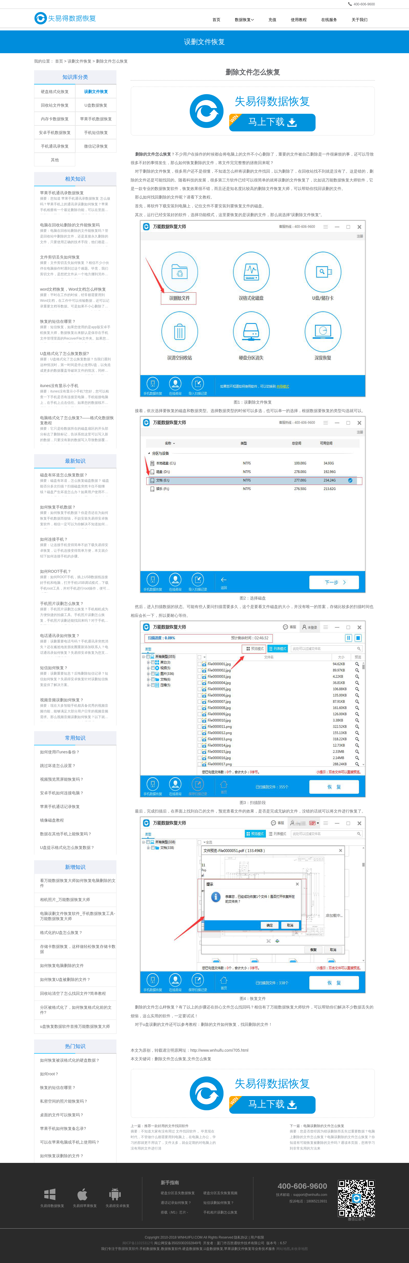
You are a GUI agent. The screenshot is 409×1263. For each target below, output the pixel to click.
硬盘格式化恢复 (55, 91)
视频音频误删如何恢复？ (62, 700)
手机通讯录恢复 (55, 146)
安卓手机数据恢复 (55, 132)
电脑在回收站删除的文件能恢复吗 (70, 225)
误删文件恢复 (79, 61)
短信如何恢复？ (54, 667)
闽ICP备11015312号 (137, 1243)
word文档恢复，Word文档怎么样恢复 (73, 289)
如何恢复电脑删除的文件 (62, 965)
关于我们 (360, 19)
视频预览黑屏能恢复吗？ (62, 779)
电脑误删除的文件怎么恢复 (323, 1126)
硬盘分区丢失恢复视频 (220, 1193)
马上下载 (263, 120)
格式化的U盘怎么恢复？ (61, 932)
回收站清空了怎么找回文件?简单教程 (73, 993)
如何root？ (49, 1074)
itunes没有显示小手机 (59, 385)
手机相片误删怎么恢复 (220, 1212)
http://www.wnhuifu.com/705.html (219, 1050)
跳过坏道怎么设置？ (58, 765)
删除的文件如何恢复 (219, 1024)
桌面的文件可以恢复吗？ (62, 1115)
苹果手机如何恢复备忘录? (63, 1128)
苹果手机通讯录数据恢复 (62, 193)
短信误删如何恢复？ (218, 1203)
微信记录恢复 (96, 146)
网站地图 (283, 1249)
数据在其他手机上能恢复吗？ (66, 834)
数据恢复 (244, 19)
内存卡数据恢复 (55, 119)
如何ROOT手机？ (55, 571)
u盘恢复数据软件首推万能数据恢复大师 (75, 1026)
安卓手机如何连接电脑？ (62, 793)
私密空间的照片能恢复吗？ (64, 1101)
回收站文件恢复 (55, 105)
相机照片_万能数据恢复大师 (65, 899)
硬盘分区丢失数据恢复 (178, 1193)
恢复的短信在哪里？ (58, 321)
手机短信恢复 (96, 132)
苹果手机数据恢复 (96, 119)
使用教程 (299, 19)
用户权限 (257, 1237)
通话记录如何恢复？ (176, 1203)
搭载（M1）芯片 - (174, 1212)
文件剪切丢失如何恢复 (60, 257)
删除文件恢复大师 (274, 188)
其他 (55, 160)
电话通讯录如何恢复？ (60, 635)
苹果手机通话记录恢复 (60, 806)
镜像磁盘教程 (52, 820)
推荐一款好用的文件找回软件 (166, 1126)
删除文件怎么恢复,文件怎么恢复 (183, 1059)
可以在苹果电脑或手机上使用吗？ (70, 1142)
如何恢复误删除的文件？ (62, 1156)
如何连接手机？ (54, 539)
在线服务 (329, 19)
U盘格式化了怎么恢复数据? (64, 353)
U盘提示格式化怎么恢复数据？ (67, 847)
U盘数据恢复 (95, 105)
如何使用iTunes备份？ (60, 752)
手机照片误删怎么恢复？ (62, 603)
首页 (216, 19)
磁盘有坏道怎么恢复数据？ (64, 475)
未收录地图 (299, 1249)
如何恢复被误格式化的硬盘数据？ (70, 1060)
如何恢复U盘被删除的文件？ (65, 979)
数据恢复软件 (128, 1249)
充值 (272, 19)
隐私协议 (241, 1237)
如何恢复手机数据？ (58, 507)
